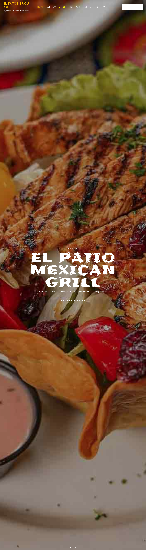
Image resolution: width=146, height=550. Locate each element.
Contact (103, 7)
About (51, 7)
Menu (62, 7)
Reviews (74, 7)
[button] (70, 547)
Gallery (88, 7)
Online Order (132, 7)
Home (41, 7)
